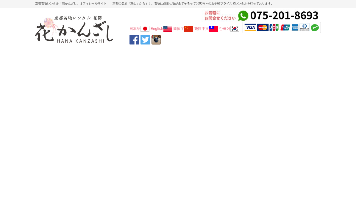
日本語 (139, 29)
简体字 (183, 29)
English (161, 29)
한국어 (229, 29)
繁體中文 (206, 29)
